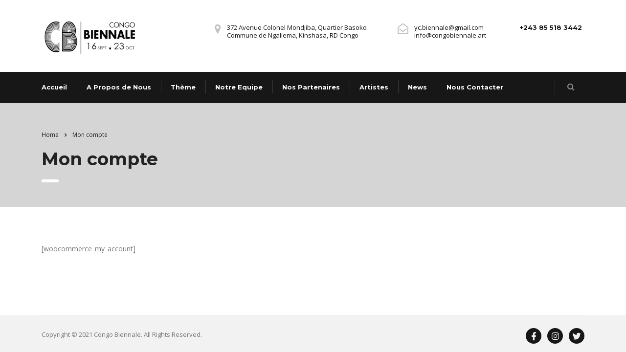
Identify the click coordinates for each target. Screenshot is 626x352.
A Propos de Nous (119, 87)
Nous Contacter (475, 87)
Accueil (54, 87)
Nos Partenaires (311, 87)
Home (50, 135)
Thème (183, 87)
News (417, 87)
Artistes (373, 87)
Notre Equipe (239, 87)
